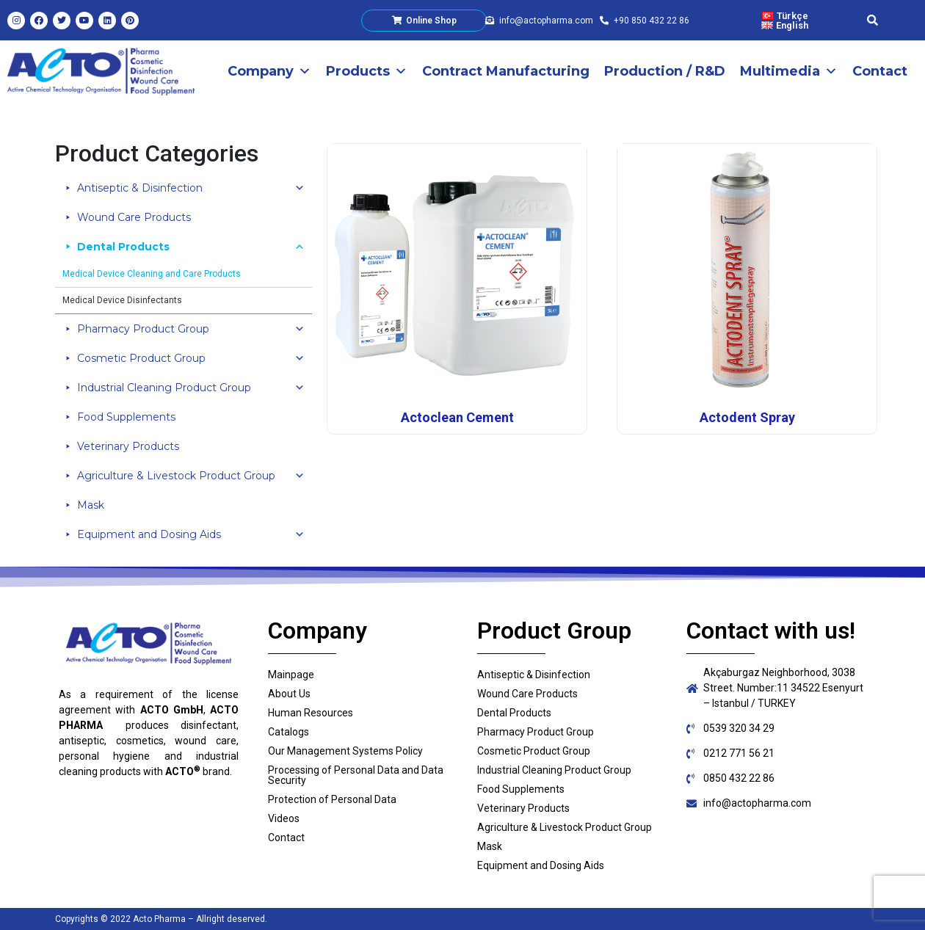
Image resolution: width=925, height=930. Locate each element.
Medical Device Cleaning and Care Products (151, 274)
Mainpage (291, 674)
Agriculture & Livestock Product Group (191, 475)
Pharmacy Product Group (191, 329)
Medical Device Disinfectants (122, 300)
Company (269, 71)
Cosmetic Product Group (191, 358)
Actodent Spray (747, 417)
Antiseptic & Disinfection (191, 188)
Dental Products (191, 246)
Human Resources (310, 713)
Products (366, 71)
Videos (284, 818)
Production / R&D (664, 71)
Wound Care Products (134, 217)
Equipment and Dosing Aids (191, 534)
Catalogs (288, 732)
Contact (879, 71)
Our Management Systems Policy (345, 751)
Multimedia (789, 71)
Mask (90, 505)
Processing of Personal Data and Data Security (355, 775)
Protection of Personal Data (332, 799)
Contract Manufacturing (506, 71)
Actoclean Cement (457, 417)
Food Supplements (126, 417)
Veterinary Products (128, 446)
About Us (289, 694)
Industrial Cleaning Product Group (191, 387)
